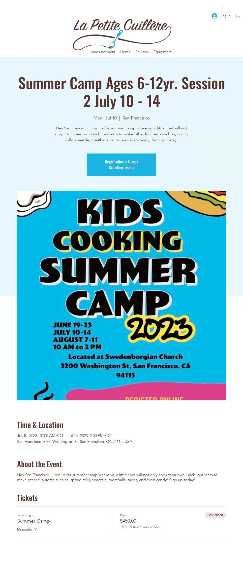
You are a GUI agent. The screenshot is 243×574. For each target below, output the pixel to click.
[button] (237, 16)
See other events (121, 168)
